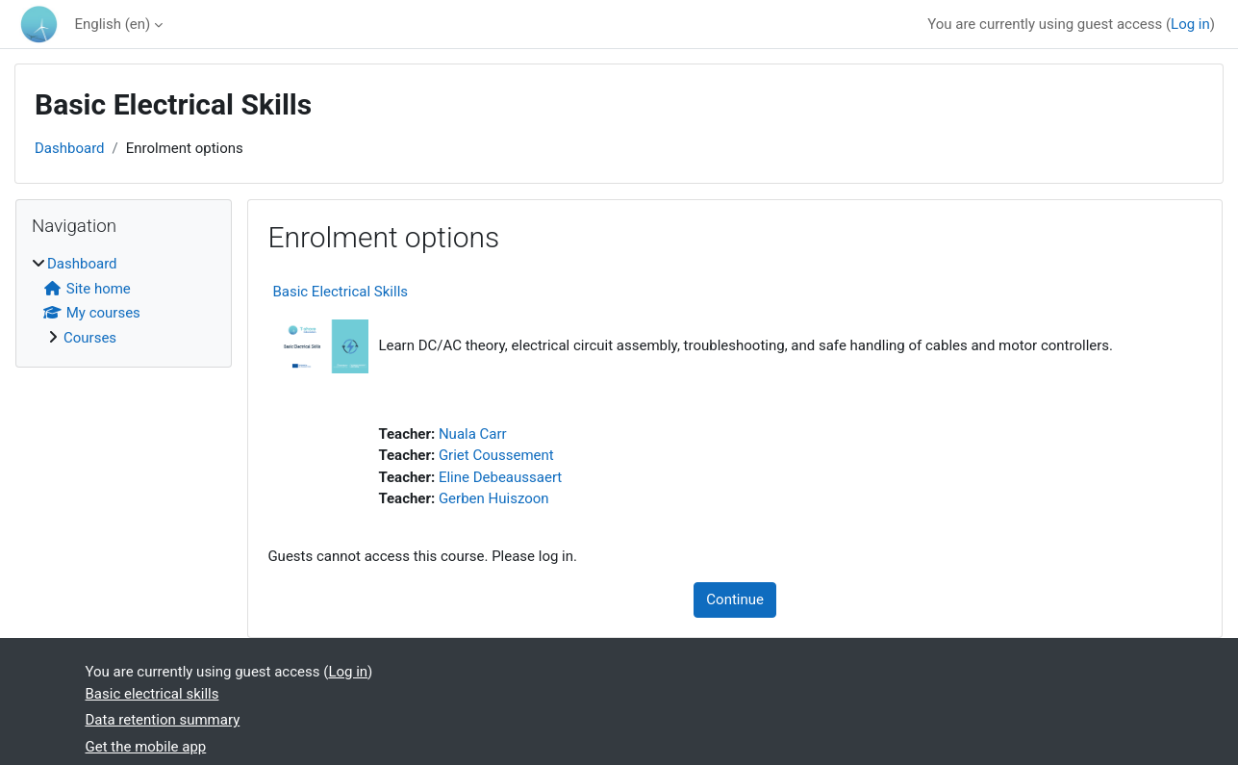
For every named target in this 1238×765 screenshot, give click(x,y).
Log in (1190, 24)
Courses (89, 337)
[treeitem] (123, 300)
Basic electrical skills (152, 693)
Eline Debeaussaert (500, 477)
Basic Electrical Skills (340, 291)
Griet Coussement (496, 455)
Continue (735, 599)
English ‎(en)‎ (112, 24)
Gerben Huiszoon (494, 498)
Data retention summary (163, 719)
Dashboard (70, 148)
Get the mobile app (146, 746)
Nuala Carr (473, 434)
